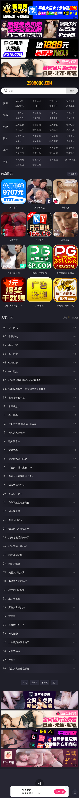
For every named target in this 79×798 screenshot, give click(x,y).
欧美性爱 (70, 124)
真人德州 (37, 101)
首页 (25, 682)
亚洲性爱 (20, 124)
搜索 (72, 90)
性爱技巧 (70, 152)
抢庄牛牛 (70, 106)
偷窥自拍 (20, 136)
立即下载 (60, 791)
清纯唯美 (37, 141)
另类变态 (70, 129)
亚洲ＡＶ (20, 113)
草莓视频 (54, 159)
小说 (5, 150)
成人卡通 (54, 124)
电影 (5, 126)
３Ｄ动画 (70, 113)
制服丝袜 (20, 129)
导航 (5, 161)
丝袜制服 (37, 118)
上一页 (34, 682)
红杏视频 (20, 164)
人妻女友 (54, 148)
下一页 (45, 682)
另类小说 (37, 152)
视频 (5, 115)
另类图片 (70, 141)
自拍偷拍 (37, 113)
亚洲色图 (37, 136)
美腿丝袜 (20, 141)
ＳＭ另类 (70, 118)
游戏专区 (70, 101)
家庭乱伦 (37, 148)
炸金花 (37, 106)
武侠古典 (70, 148)
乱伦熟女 (54, 129)
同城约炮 (20, 159)
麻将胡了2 (19, 106)
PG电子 (19, 101)
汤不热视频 (70, 159)
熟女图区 (54, 141)
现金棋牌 (54, 106)
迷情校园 (20, 152)
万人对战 (54, 101)
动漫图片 (70, 136)
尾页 (54, 682)
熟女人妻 (20, 118)
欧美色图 (54, 136)
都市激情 (20, 148)
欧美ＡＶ (54, 113)
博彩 (5, 103)
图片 (5, 138)
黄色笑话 (54, 152)
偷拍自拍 (37, 124)
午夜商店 (37, 159)
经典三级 (37, 129)
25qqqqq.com (39, 83)
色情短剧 (37, 164)
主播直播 (54, 118)
